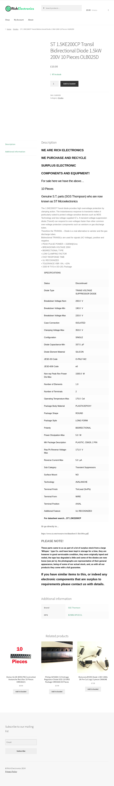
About (30, 19)
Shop (7, 19)
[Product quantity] (54, 84)
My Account (19, 19)
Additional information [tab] (15, 151)
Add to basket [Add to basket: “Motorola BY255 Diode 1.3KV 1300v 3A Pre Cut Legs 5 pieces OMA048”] (93, 689)
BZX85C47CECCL (75, 615)
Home (9, 29)
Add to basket (69, 83)
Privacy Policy (11, 771)
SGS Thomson (74, 607)
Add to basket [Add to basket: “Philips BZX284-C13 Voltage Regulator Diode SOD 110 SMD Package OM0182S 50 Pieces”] (57, 691)
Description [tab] (10, 144)
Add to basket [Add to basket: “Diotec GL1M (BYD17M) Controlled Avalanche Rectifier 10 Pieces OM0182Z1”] (21, 691)
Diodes (15, 29)
